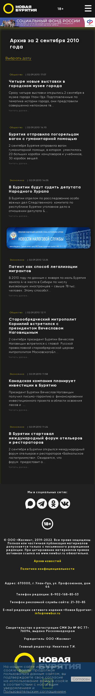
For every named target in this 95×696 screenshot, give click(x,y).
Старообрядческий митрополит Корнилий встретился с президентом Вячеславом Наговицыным (43, 326)
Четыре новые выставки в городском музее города (37, 83)
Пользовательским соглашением (35, 691)
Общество (16, 74)
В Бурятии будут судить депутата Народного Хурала (45, 189)
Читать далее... (19, 110)
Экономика (17, 180)
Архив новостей (47, 561)
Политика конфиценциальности (47, 568)
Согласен (81, 679)
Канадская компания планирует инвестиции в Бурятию (42, 383)
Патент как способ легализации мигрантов (43, 268)
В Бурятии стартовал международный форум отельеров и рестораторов (46, 438)
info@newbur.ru (47, 613)
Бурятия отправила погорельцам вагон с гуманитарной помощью (44, 136)
